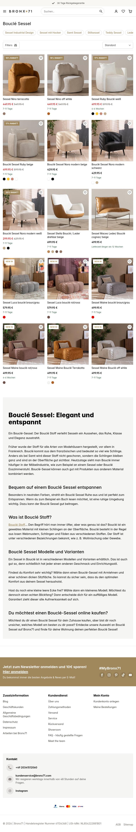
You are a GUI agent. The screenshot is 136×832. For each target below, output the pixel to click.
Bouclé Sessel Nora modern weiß (22, 233)
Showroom (54, 729)
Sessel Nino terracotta (16, 99)
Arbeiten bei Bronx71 (15, 733)
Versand (53, 712)
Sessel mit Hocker (50, 32)
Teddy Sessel (113, 32)
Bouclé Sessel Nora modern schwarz (108, 166)
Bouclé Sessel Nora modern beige (67, 164)
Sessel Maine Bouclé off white (109, 367)
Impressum (9, 727)
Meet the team (56, 740)
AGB (118, 824)
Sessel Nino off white (59, 99)
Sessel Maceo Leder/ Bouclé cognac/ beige (108, 235)
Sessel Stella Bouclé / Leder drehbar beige (63, 235)
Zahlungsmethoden (59, 707)
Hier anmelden (15, 672)
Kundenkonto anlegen (106, 701)
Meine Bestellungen (105, 707)
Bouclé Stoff (16, 524)
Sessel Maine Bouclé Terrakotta (65, 367)
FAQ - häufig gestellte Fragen (65, 735)
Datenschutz (10, 721)
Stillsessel (94, 32)
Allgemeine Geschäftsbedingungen (16, 714)
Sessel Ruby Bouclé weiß (106, 99)
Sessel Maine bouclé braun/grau (111, 302)
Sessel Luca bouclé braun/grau (21, 302)
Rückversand (56, 723)
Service (52, 718)
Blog (5, 701)
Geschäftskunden (13, 707)
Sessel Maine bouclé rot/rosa (20, 367)
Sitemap (128, 824)
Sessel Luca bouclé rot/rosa (63, 302)
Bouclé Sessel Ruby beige (18, 164)
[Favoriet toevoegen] (41, 58)
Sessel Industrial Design (19, 32)
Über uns (53, 701)
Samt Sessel (74, 32)
